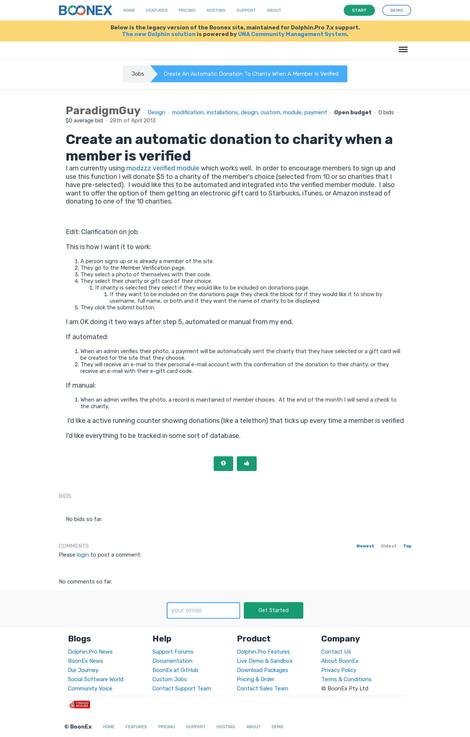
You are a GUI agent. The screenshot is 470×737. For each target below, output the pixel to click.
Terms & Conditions (346, 679)
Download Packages (262, 670)
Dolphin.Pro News (90, 651)
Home (129, 10)
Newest (365, 546)
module (292, 112)
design (249, 112)
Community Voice (90, 688)
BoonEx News (85, 661)
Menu (402, 46)
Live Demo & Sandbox (265, 661)
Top (407, 546)
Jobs (137, 74)
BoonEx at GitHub (175, 670)
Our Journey (83, 670)
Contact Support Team (181, 688)
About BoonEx (339, 661)
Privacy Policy (338, 670)
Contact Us (336, 651)
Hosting (216, 10)
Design (156, 112)
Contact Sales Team (262, 688)
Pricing (187, 10)
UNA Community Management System (292, 34)
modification (188, 112)
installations (222, 112)
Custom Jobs (169, 679)
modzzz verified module (162, 168)
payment (315, 112)
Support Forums (173, 651)
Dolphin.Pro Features (263, 651)
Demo (277, 726)
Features (157, 10)
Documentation (172, 661)
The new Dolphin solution (159, 34)
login (83, 554)
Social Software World (95, 679)
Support (246, 10)
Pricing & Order (255, 679)
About (274, 10)
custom (270, 112)
